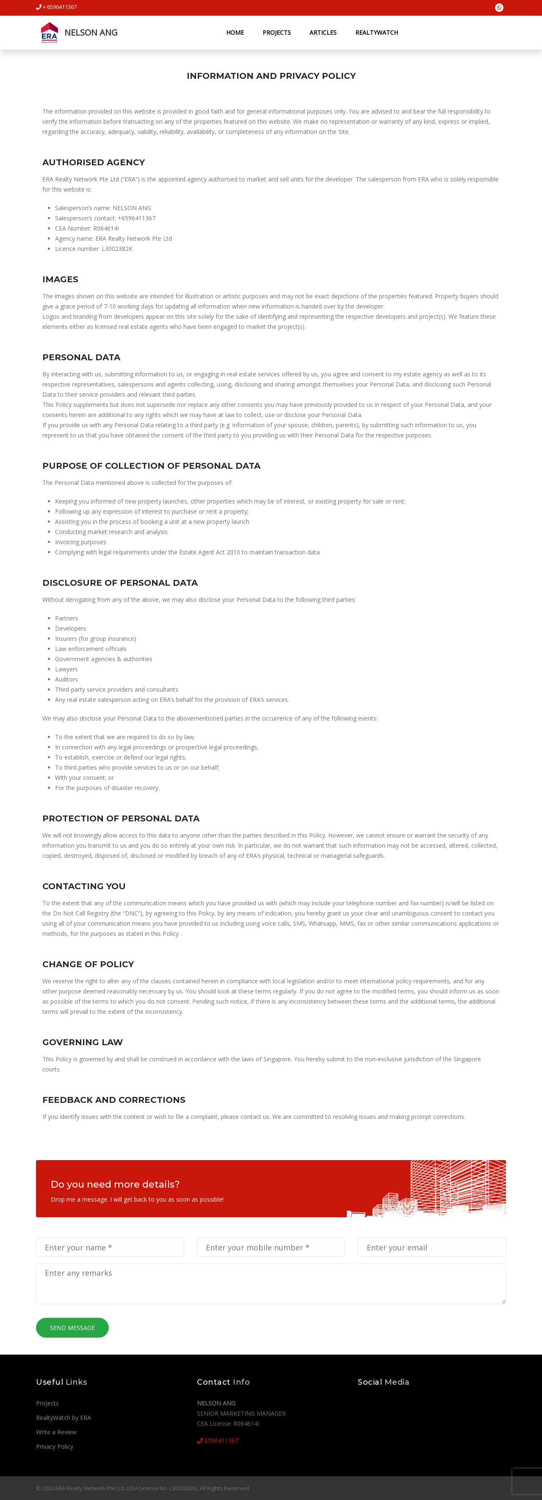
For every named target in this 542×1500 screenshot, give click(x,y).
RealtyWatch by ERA (63, 1418)
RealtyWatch (376, 32)
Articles (322, 32)
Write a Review (56, 1432)
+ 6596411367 (56, 7)
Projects (276, 32)
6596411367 (217, 1440)
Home (234, 32)
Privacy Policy (54, 1446)
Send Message (72, 1328)
